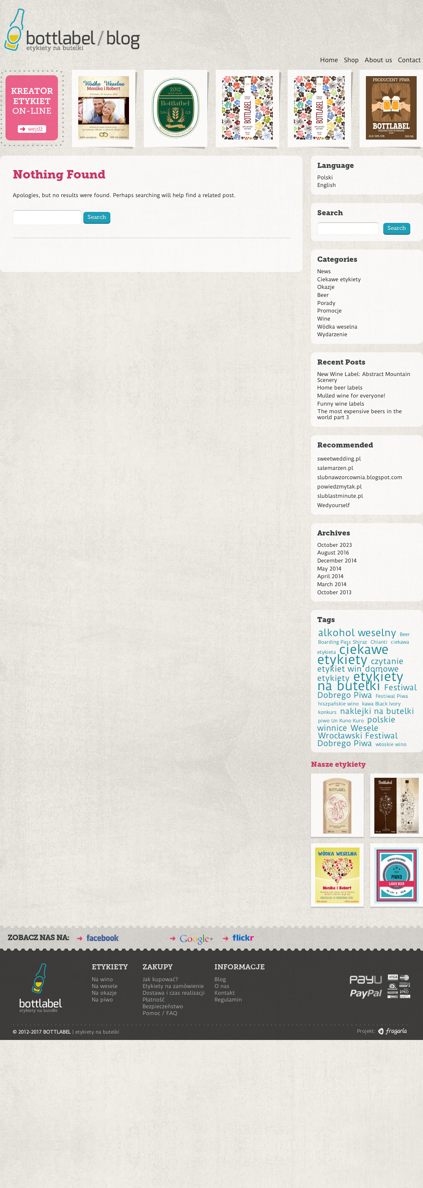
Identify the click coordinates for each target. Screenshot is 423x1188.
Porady (326, 303)
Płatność (154, 999)
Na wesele (105, 986)
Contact (409, 60)
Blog (220, 979)
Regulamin (228, 999)
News (324, 271)
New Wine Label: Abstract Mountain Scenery (363, 377)
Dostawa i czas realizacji (174, 993)
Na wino (102, 979)
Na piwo (102, 999)
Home (329, 60)
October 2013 (334, 592)
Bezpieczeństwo (163, 1006)
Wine (323, 319)
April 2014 (330, 576)
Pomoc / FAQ (160, 1013)
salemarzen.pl (335, 468)
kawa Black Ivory (381, 704)
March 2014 (331, 584)
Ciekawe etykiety (339, 279)
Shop (351, 60)
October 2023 (334, 545)
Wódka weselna (337, 327)
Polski (325, 177)
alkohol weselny (357, 633)
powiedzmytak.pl (339, 486)
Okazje (326, 287)
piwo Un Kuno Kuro (341, 721)
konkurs (327, 712)
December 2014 (337, 560)
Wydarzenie (332, 334)
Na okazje (104, 993)
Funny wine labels (340, 404)
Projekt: (366, 1031)
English (326, 185)
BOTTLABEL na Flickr (243, 938)
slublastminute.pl (340, 496)
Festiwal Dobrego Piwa (367, 691)
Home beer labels (340, 387)
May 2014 (329, 568)
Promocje (329, 310)
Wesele (365, 728)
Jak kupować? (160, 979)
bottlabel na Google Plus (196, 940)
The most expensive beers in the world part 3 (359, 414)
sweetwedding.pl (339, 458)
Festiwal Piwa (392, 696)
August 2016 (333, 552)
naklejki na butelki (377, 711)
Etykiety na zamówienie (173, 986)
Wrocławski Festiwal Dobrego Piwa (357, 739)
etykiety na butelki (360, 681)
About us (378, 60)
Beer (323, 295)
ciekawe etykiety (353, 654)
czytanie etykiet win (360, 665)
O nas (221, 986)
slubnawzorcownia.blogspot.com (359, 477)
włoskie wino (391, 744)
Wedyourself (333, 505)
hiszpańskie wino (338, 704)
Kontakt (224, 993)
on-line (31, 108)
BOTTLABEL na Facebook (102, 938)
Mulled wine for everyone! (351, 395)
